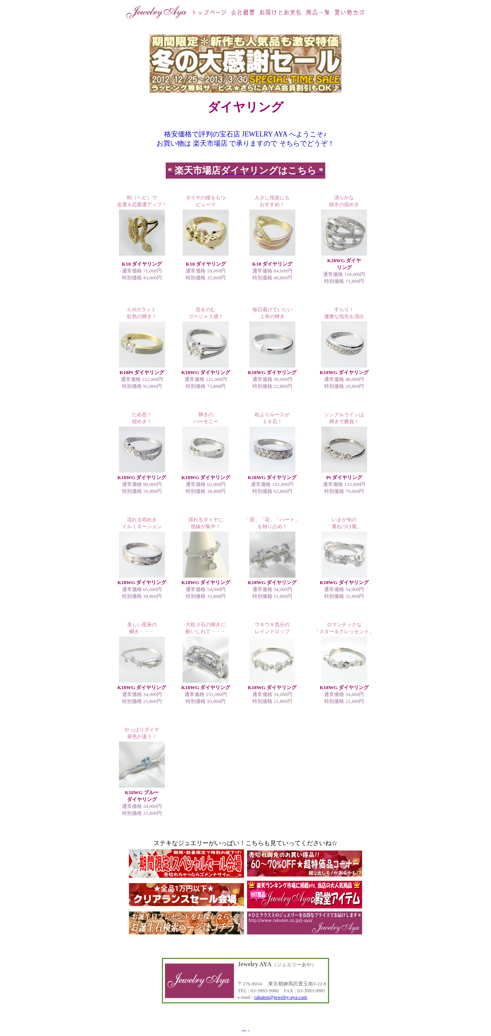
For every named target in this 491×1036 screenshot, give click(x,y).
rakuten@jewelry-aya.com (280, 997)
